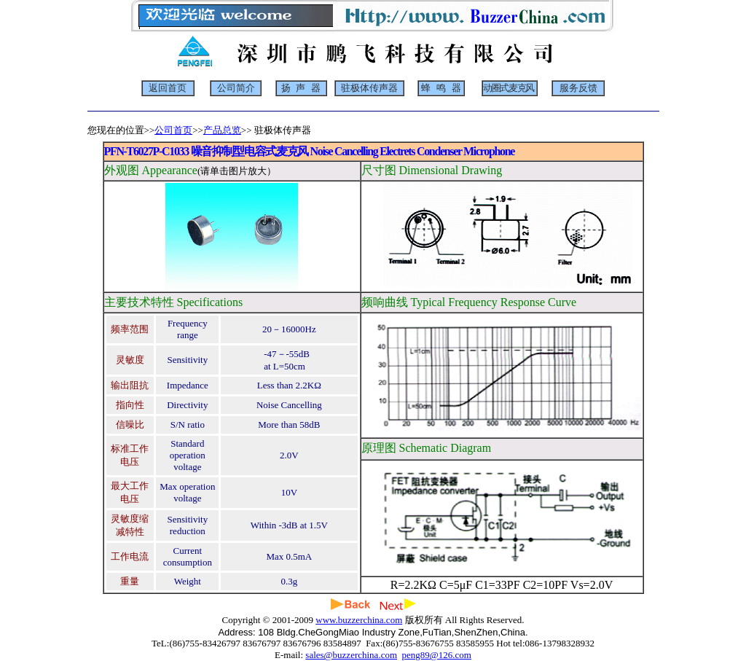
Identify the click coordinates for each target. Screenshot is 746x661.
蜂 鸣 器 (441, 88)
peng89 (416, 654)
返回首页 (167, 88)
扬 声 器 (301, 88)
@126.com (450, 654)
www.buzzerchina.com (358, 619)
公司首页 (173, 130)
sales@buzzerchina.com (351, 654)
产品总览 (222, 130)
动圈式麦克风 (508, 88)
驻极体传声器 (369, 88)
